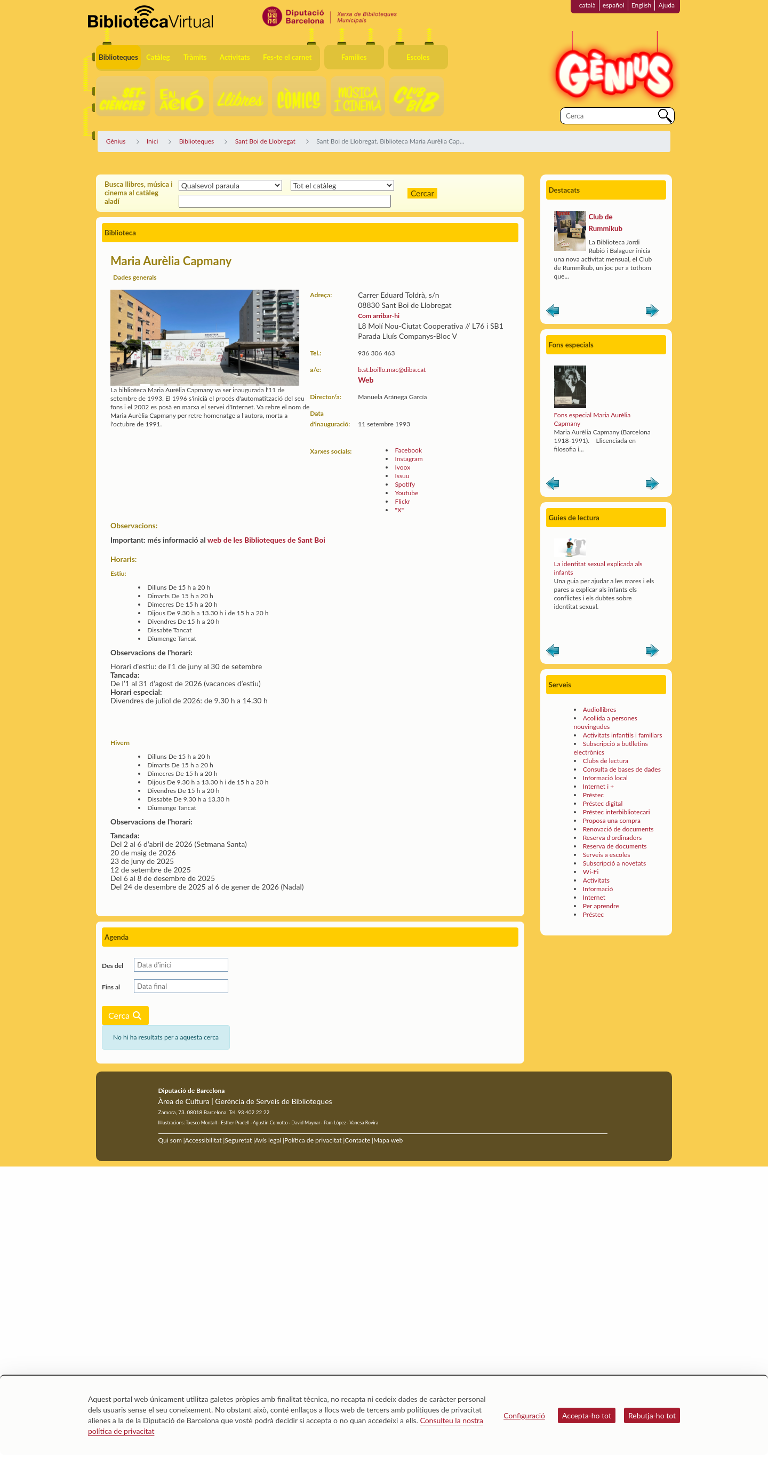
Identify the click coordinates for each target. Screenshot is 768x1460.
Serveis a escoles (606, 855)
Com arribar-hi (378, 316)
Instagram (408, 459)
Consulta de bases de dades (622, 769)
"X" (399, 510)
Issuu (402, 476)
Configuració (524, 1415)
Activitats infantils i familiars (622, 735)
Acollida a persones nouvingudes (605, 722)
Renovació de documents (618, 829)
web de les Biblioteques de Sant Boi (266, 539)
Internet (594, 897)
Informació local (605, 778)
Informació (598, 889)
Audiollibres (599, 709)
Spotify (405, 484)
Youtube (406, 493)
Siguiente (652, 312)
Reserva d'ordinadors (612, 838)
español (614, 5)
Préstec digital (603, 803)
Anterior (552, 312)
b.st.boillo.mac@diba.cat (392, 370)
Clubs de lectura (605, 761)
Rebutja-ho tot (652, 1415)
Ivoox (402, 467)
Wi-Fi (591, 872)
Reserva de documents (615, 846)
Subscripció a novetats (614, 863)
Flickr (402, 501)
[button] (124, 343)
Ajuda (666, 5)
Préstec (593, 795)
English (641, 5)
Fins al (111, 987)
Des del (112, 966)
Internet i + (598, 786)
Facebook (408, 450)
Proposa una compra (612, 820)
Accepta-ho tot (586, 1415)
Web (365, 379)
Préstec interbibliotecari (616, 812)
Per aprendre (601, 906)
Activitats (596, 880)
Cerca (125, 1015)
